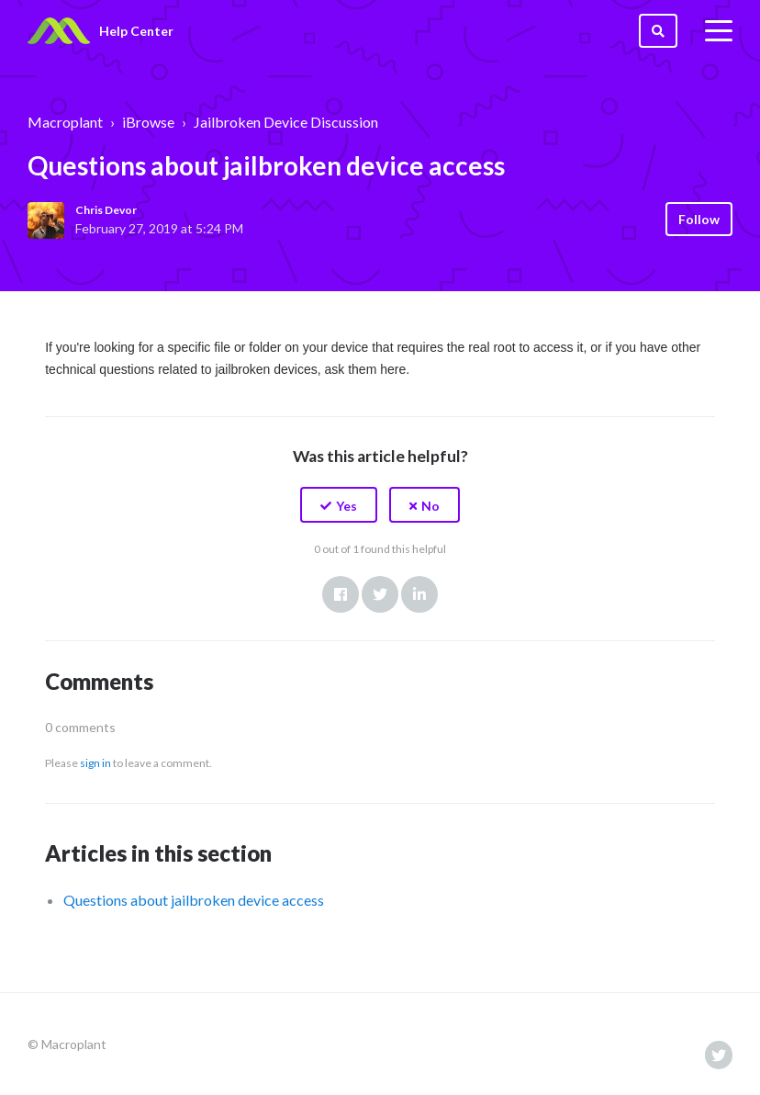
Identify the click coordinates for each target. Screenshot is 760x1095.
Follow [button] (699, 219)
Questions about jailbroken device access (193, 900)
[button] (338, 505)
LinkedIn (419, 594)
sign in (95, 763)
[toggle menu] (718, 31)
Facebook (340, 594)
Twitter (380, 594)
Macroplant (65, 121)
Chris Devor (106, 210)
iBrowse (148, 121)
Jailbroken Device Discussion (286, 121)
